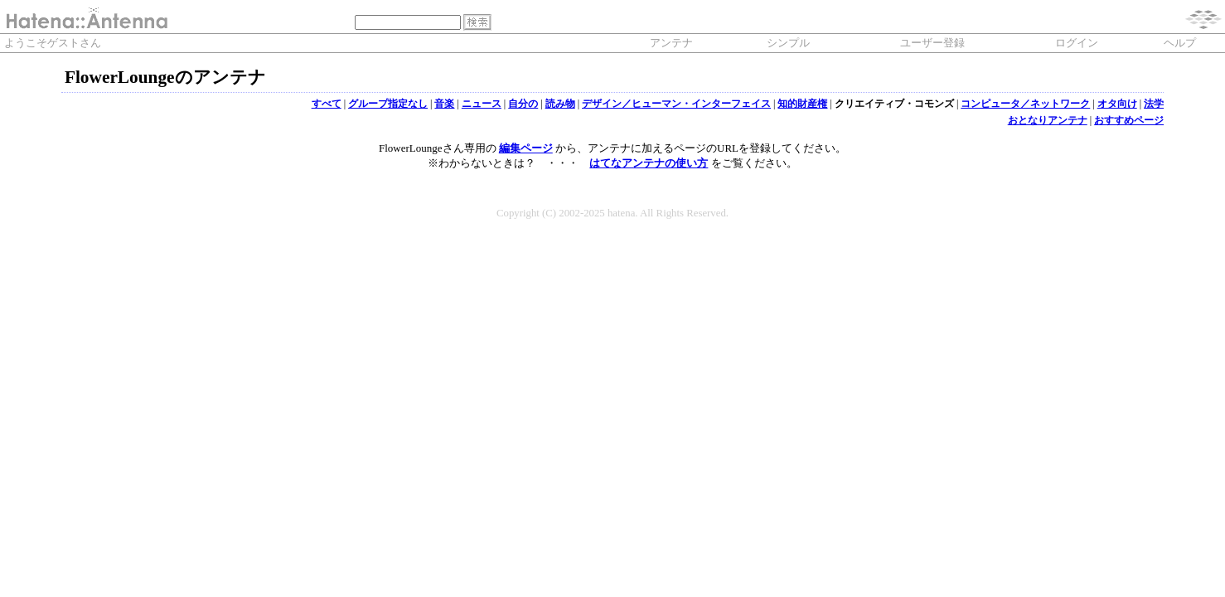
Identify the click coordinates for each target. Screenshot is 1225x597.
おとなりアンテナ (1047, 120)
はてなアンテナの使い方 (648, 163)
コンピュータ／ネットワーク (1025, 103)
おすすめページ (1129, 120)
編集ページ (526, 148)
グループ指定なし (388, 103)
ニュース (481, 103)
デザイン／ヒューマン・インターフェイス (676, 103)
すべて (326, 103)
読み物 (560, 103)
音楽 (444, 103)
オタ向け (1117, 103)
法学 (1154, 103)
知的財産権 (802, 103)
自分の (523, 103)
